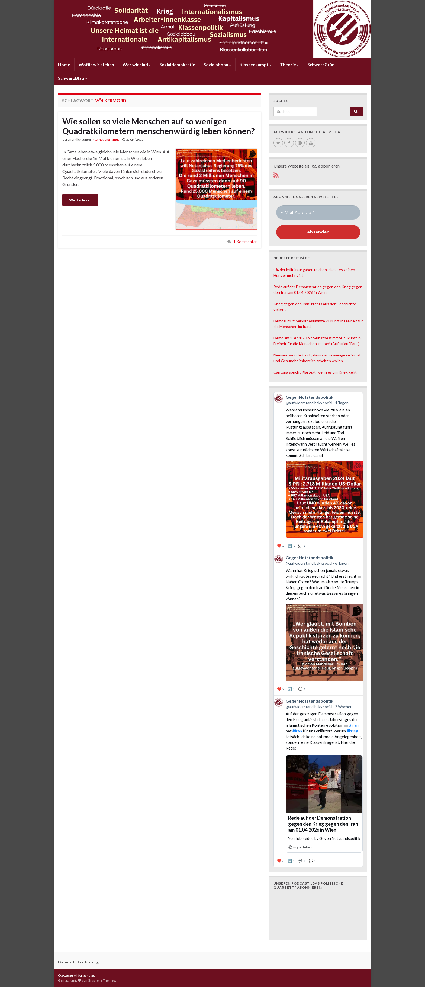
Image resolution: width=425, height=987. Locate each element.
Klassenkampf (256, 64)
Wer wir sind (137, 64)
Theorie (289, 64)
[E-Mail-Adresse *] (318, 212)
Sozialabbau (217, 64)
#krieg (352, 730)
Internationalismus (106, 139)
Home (64, 64)
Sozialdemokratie (177, 64)
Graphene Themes (101, 980)
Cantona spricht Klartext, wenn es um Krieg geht (315, 372)
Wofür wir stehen (96, 64)
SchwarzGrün (320, 64)
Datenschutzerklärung (78, 962)
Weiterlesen (80, 200)
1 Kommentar (245, 241)
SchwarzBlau (72, 78)
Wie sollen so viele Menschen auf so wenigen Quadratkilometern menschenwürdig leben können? (158, 126)
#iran (354, 725)
